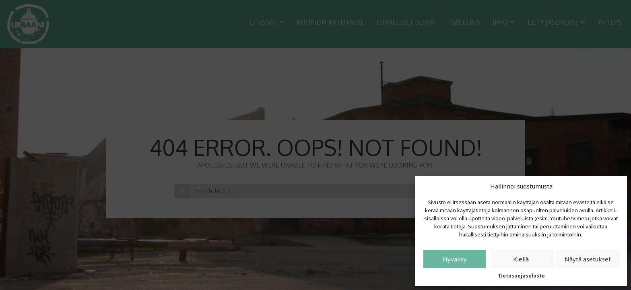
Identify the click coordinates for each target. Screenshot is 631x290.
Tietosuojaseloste (521, 275)
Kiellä (521, 259)
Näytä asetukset (588, 259)
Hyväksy (455, 259)
